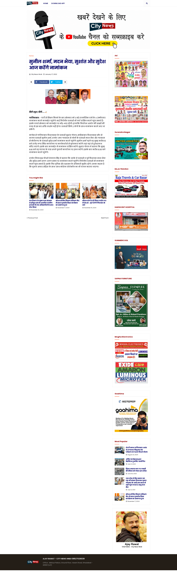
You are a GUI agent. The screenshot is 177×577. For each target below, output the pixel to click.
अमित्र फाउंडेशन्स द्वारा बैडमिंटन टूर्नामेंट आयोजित (135, 460)
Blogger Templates (43, 573)
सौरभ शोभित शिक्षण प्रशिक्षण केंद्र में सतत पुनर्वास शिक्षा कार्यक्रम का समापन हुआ (67, 203)
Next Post (104, 218)
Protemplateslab (70, 573)
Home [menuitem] (45, 3)
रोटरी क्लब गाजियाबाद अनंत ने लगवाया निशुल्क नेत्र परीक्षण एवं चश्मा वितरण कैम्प (137, 450)
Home (31, 56)
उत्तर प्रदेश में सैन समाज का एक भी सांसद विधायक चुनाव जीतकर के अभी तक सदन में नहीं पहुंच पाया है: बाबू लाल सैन (136, 482)
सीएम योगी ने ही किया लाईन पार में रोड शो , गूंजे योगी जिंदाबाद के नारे (94, 203)
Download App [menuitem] (58, 3)
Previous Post (33, 218)
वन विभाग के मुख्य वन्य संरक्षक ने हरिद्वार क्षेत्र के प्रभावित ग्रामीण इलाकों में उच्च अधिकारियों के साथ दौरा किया (41, 204)
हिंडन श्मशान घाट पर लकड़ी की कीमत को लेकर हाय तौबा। (136, 470)
